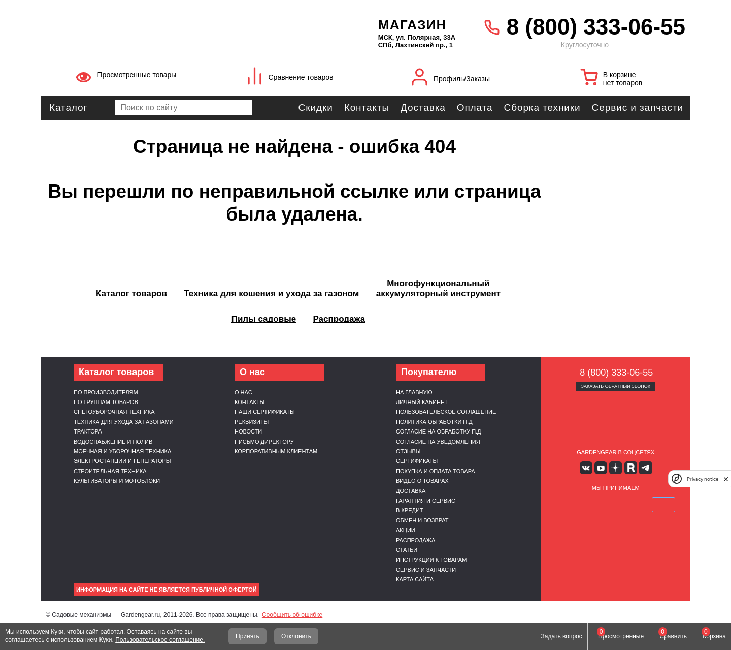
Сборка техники (542, 107)
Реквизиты (252, 422)
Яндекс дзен (615, 467)
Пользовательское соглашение (446, 412)
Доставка (423, 107)
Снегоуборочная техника (114, 412)
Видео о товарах (422, 481)
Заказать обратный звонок (615, 386)
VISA (567, 505)
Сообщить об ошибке (292, 614)
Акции (405, 530)
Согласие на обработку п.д (438, 431)
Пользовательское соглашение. (160, 639)
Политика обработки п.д (434, 422)
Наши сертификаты (265, 412)
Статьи (406, 550)
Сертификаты (417, 461)
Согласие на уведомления (438, 442)
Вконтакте (586, 467)
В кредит (409, 510)
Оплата (475, 107)
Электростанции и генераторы (122, 461)
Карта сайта (415, 579)
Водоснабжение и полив (113, 442)
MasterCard (591, 505)
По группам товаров (106, 402)
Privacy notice (702, 479)
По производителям (106, 392)
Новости (248, 431)
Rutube (630, 467)
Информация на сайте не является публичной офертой (166, 589)
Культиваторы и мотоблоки (117, 481)
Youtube (600, 467)
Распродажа (415, 540)
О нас (243, 392)
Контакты (366, 107)
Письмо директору (264, 442)
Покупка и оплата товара (435, 471)
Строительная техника (110, 471)
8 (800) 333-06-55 (596, 26)
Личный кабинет (422, 402)
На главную (414, 392)
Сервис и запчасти (637, 107)
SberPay (663, 504)
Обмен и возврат (422, 520)
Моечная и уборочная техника (122, 451)
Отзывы (408, 451)
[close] (726, 479)
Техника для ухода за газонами (124, 422)
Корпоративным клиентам (276, 451)
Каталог (68, 107)
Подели (627, 505)
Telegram (645, 467)
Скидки (315, 107)
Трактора (88, 431)
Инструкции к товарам (431, 559)
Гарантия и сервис (425, 501)
